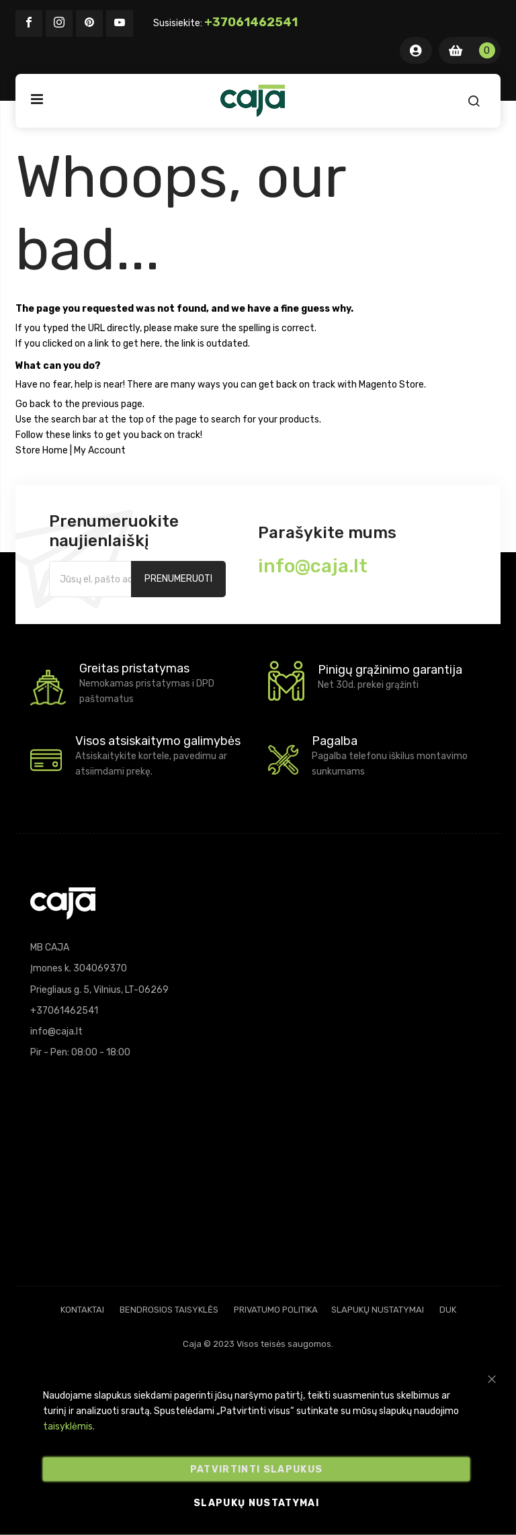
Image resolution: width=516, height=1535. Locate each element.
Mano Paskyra (416, 50)
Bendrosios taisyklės (169, 1310)
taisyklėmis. (69, 1426)
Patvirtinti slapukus (256, 1469)
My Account (100, 450)
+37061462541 (251, 22)
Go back (32, 404)
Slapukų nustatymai (377, 1310)
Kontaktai (82, 1310)
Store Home (41, 450)
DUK (447, 1310)
